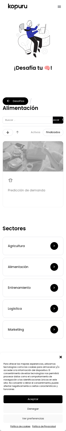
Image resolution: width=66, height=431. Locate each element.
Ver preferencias (33, 418)
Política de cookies (20, 426)
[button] (60, 357)
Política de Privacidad (44, 426)
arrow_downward (8, 132)
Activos (35, 132)
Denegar (33, 409)
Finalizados (53, 132)
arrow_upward (17, 132)
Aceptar (33, 399)
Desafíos (15, 101)
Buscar (58, 120)
